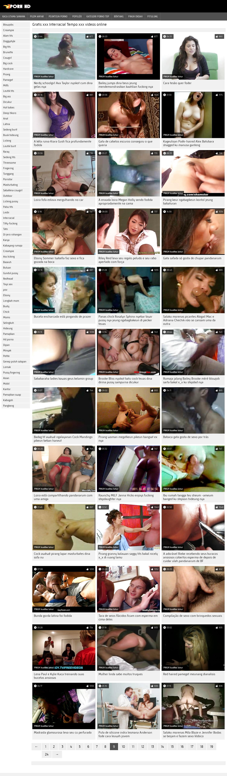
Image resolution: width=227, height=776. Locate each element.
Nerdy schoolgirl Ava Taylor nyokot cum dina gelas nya (63, 85)
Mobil (6, 383)
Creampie (8, 30)
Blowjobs (8, 24)
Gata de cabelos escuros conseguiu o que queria (125, 143)
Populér (77, 16)
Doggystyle (9, 41)
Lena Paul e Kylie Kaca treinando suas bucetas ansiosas (59, 676)
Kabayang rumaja (12, 245)
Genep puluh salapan (14, 361)
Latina (6, 124)
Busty (6, 306)
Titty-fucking (10, 223)
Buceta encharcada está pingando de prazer (62, 316)
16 (182, 747)
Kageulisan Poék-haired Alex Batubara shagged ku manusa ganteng (188, 143)
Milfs (6, 85)
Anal (5, 118)
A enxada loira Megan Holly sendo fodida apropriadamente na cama (126, 201)
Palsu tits (8, 206)
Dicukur (7, 102)
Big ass (7, 96)
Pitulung (152, 16)
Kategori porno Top (98, 16)
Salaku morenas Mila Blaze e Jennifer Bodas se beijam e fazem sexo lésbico (192, 734)
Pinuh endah (135, 16)
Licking (7, 140)
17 (191, 747)
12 (142, 747)
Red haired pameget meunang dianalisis (189, 674)
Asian (6, 378)
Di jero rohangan (12, 234)
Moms (6, 317)
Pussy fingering (11, 372)
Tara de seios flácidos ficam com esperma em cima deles (128, 617)
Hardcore (8, 68)
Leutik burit (9, 146)
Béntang (118, 16)
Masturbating (10, 184)
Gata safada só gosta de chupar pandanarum (192, 258)
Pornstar (7, 179)
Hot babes (8, 107)
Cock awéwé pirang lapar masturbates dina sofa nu (62, 555)
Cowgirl (7, 57)
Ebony (6, 295)
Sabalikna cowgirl (12, 190)
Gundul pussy (10, 273)
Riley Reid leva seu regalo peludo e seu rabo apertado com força (127, 260)
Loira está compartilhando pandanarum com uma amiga (63, 497)
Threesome (9, 162)
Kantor (7, 389)
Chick (6, 311)
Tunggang (8, 173)
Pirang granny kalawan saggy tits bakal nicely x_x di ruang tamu (128, 555)
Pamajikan (9, 333)
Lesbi (6, 212)
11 (133, 747)
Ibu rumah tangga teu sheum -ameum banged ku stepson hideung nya (188, 497)
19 (211, 747)
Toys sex (7, 284)
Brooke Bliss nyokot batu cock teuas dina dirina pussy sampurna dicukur (125, 380)
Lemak (7, 367)
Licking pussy (10, 201)
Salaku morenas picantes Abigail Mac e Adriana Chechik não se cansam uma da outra (189, 320)
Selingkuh (8, 322)
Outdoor (7, 195)
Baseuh (7, 262)
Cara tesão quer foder (177, 83)
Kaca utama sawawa (13, 16)
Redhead (8, 278)
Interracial (8, 217)
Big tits (7, 46)
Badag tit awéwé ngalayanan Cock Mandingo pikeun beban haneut (63, 438)
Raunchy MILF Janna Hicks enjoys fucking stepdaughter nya (126, 497)
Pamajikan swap (12, 394)
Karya (6, 240)
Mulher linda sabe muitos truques (121, 674)
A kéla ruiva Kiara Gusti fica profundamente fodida (62, 143)
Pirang (6, 74)
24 (47, 754)
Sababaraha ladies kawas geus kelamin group (63, 378)
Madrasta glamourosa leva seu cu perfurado (63, 732)
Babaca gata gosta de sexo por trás (185, 437)
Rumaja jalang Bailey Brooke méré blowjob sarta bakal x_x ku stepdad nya (191, 380)
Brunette (8, 52)
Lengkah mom (11, 300)
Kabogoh (8, 400)
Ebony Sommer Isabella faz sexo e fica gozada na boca (59, 260)
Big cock (7, 63)
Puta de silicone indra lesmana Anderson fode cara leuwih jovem (125, 734)
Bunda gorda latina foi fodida (53, 616)
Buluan (7, 267)
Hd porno (8, 339)
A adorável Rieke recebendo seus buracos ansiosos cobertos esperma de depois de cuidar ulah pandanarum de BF (190, 557)
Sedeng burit (10, 129)
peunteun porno (58, 16)
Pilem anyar (37, 16)
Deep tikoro (9, 113)
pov (5, 289)
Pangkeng (8, 405)
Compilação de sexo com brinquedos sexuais (192, 616)
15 (172, 747)
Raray (6, 151)
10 (123, 747)
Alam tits (8, 35)
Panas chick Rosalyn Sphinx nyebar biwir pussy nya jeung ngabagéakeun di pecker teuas (125, 320)
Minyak (7, 350)
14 (162, 747)
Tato (5, 229)
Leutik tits (8, 90)
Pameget (8, 79)
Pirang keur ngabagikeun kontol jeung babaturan (188, 201)
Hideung (7, 328)
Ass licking (9, 256)
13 (152, 747)
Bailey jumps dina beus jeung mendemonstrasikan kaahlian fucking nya (126, 85)
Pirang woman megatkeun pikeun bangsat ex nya (128, 438)
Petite (6, 356)
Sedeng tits (9, 157)
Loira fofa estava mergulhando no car (58, 200)
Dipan (6, 345)
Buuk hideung (10, 135)
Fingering (8, 168)
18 (201, 747)
